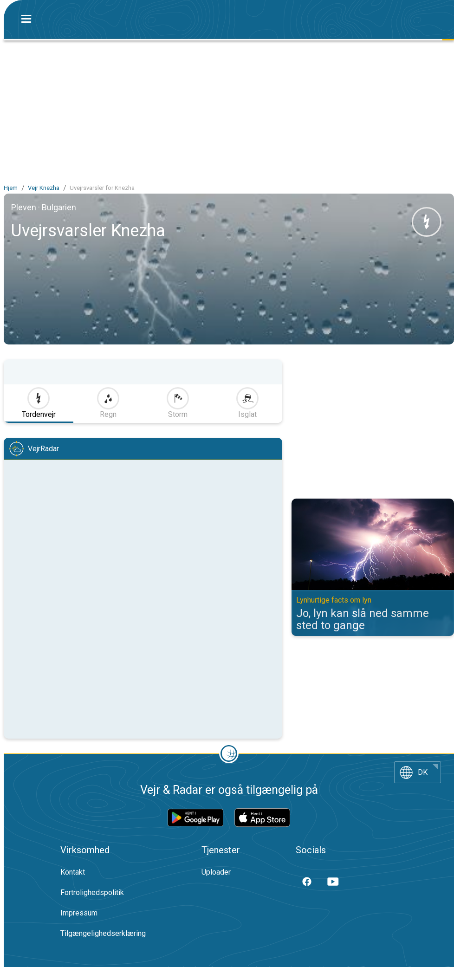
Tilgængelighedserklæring (103, 933)
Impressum (78, 913)
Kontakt (72, 872)
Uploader (216, 872)
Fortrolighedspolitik (92, 892)
